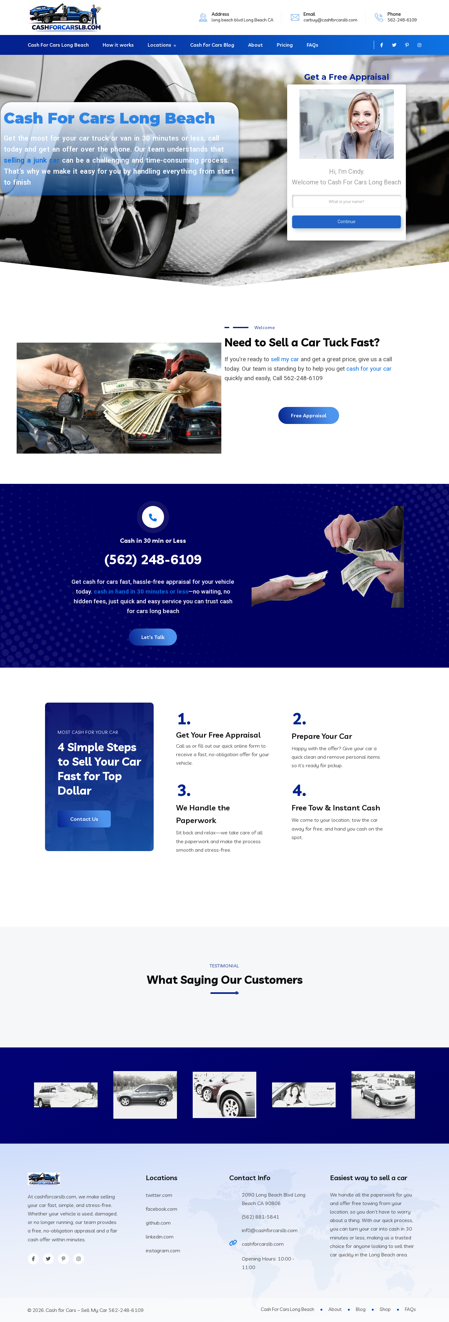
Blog (361, 1309)
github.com (158, 1223)
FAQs (312, 45)
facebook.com (161, 1209)
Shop (385, 1309)
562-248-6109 (402, 20)
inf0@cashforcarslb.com (270, 1230)
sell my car (285, 359)
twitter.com (159, 1195)
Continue (346, 221)
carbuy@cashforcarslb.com (330, 20)
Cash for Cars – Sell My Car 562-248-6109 (95, 1310)
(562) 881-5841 (260, 1217)
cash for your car (369, 368)
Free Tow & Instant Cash (336, 807)
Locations (159, 45)
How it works (118, 45)
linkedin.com (159, 1236)
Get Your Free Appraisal (218, 734)
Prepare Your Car (322, 736)
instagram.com (163, 1250)
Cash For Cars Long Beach (58, 45)
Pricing (285, 45)
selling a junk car (32, 160)
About (255, 45)
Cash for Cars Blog (212, 45)
